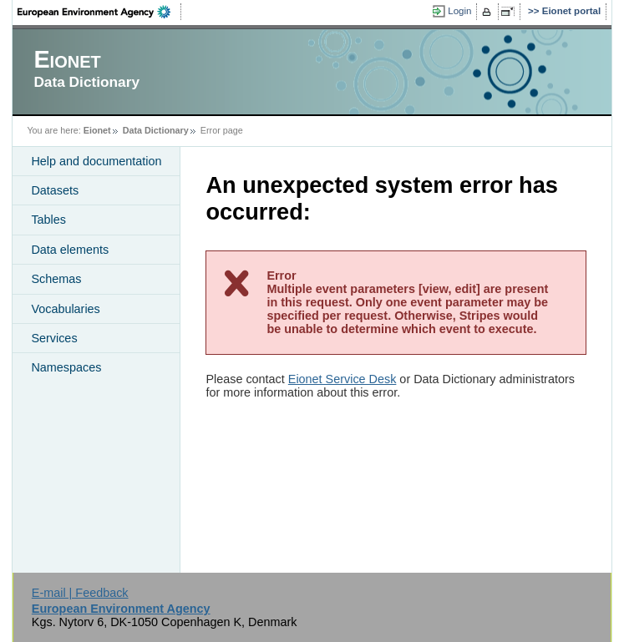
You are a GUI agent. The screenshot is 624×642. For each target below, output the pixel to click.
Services (54, 338)
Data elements (70, 249)
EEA (99, 11)
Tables (48, 219)
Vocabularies (65, 309)
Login (459, 11)
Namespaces (66, 367)
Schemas (56, 279)
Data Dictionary (156, 130)
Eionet (97, 130)
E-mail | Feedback (80, 592)
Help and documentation (96, 161)
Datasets (55, 190)
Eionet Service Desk (342, 379)
